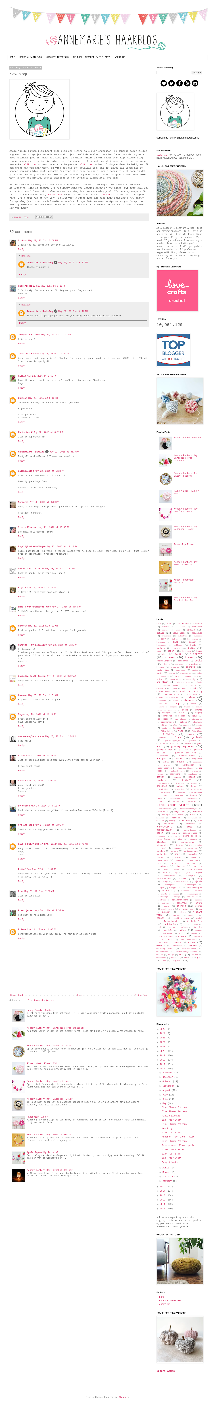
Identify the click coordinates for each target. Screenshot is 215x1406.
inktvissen (188, 765)
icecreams (197, 762)
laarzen (181, 792)
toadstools (169, 924)
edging (198, 713)
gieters (192, 741)
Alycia (22, 587)
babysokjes (192, 639)
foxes (190, 734)
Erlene (22, 929)
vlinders (167, 939)
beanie (176, 648)
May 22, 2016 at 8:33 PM (64, 452)
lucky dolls (162, 812)
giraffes (174, 744)
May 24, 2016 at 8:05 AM (49, 825)
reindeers (180, 866)
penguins (160, 836)
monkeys (172, 821)
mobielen (193, 818)
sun (200, 909)
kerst (191, 777)
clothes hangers (171, 685)
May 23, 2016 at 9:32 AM (61, 676)
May (165, 1103)
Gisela (22, 376)
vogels (177, 942)
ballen (192, 642)
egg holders (180, 719)
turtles (198, 927)
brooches (175, 667)
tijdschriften (194, 921)
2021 (163, 1046)
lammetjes (178, 796)
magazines (179, 812)
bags (175, 642)
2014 (163, 1191)
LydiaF (22, 869)
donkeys (160, 707)
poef (163, 848)
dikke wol (161, 704)
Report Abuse (165, 1371)
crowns (159, 698)
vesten (194, 933)
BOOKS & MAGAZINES (31, 57)
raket (193, 857)
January (167, 1181)
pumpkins (192, 854)
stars (199, 903)
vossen (191, 942)
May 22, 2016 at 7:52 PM (41, 376)
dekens (189, 700)
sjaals (198, 881)
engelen (187, 725)
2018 (163, 1060)
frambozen (161, 738)
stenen (167, 906)
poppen (174, 851)
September (169, 1086)
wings (171, 955)
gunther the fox (185, 753)
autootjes (182, 636)
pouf (177, 854)
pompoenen (192, 848)
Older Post (141, 995)
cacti (159, 673)
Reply (21, 249)
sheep (199, 879)
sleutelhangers (194, 888)
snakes (176, 894)
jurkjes (194, 771)
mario (180, 815)
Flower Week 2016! (173, 1150)
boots (167, 664)
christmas (162, 682)
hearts (179, 759)
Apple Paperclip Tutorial (42, 1152)
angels (165, 630)
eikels (183, 722)
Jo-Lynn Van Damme (29, 335)
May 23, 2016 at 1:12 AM (41, 587)
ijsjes (167, 765)
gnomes (187, 743)
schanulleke (169, 876)
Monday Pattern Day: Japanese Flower (50, 1099)
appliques (197, 633)
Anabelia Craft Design (31, 676)
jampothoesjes (164, 768)
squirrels (182, 903)
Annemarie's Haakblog (40, 262)
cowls (174, 689)
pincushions (187, 842)
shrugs (165, 882)
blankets (196, 654)
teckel (199, 918)
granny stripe (164, 750)
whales (159, 955)
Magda (21, 714)
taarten (176, 915)
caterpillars (191, 676)
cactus (172, 673)
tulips (171, 927)
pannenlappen (190, 830)
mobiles (160, 821)
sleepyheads (175, 888)
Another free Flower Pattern (179, 1137)
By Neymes (24, 806)
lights (176, 801)
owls (189, 827)
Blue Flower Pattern (174, 1111)
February (168, 1176)
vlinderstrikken (189, 940)
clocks (199, 682)
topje (195, 924)
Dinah (21, 756)
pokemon (177, 848)
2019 (163, 1055)
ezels (164, 728)
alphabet (180, 627)
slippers (185, 891)
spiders (198, 900)
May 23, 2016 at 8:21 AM (43, 626)
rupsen (199, 873)
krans (194, 786)
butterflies (162, 670)
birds (164, 654)
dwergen (166, 713)
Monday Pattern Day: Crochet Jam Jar (50, 1170)
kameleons (192, 774)
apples (160, 633)
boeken (189, 657)
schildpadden (163, 879)
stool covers (167, 909)
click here (55, 194)
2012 (158, 624)
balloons (178, 645)
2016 (169, 624)
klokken (179, 783)
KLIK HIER (162, 155)
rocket (165, 873)
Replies (25, 256)
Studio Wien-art (28, 527)
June (165, 1099)
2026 (163, 1029)
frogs (177, 737)
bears (191, 648)
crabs (195, 688)
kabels (159, 774)
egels (194, 716)
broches (160, 667)
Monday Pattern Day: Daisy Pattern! (49, 1046)
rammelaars (162, 860)
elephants (197, 722)
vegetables (167, 933)
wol (181, 955)
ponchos (160, 851)
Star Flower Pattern (174, 1107)
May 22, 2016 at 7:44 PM (54, 354)
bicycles (186, 651)
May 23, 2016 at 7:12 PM (45, 806)
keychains (161, 780)
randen (178, 861)
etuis (199, 725)
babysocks (177, 639)
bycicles (180, 670)
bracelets (193, 664)
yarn (199, 957)
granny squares (182, 746)
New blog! (168, 1128)
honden (180, 762)
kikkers (186, 780)
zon (164, 961)
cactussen (185, 673)
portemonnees (190, 851)
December (168, 1073)
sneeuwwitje (162, 897)
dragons (173, 707)
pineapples (162, 845)
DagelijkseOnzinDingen (31, 546)
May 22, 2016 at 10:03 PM (54, 527)
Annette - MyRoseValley (32, 645)
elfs (175, 725)
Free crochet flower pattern (179, 1145)
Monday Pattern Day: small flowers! (49, 1134)
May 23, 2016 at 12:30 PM (41, 756)
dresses (172, 710)
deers (175, 701)
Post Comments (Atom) (41, 1000)
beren (171, 651)
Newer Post (16, 995)
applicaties (179, 633)
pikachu (193, 839)
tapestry (192, 915)
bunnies (190, 667)
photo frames (163, 839)
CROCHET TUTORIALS (57, 57)
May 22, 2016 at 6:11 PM (51, 286)
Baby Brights (170, 1162)
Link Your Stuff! (172, 1120)
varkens (198, 930)
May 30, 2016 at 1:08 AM (41, 929)
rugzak (187, 873)
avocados (198, 636)
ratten (174, 864)
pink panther (195, 845)
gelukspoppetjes (172, 741)
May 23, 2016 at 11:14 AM (41, 714)
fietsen (177, 728)
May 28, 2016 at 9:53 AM (49, 910)
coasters (161, 688)
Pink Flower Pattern (174, 1124)
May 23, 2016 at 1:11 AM (60, 568)
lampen (193, 795)
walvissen (177, 946)
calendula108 (26, 471)
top (185, 924)
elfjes (164, 725)
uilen (182, 930)
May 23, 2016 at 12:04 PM (60, 736)
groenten (183, 750)
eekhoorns (166, 716)
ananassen (197, 627)
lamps (159, 798)
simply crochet (181, 882)
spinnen (165, 903)
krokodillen (162, 789)
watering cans (164, 949)
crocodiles (192, 695)
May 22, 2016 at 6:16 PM (73, 311)
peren (174, 836)
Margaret (23, 502)
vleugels (198, 937)
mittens (176, 818)
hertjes (165, 762)
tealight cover (181, 918)
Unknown (22, 398)
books (198, 660)
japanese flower (185, 768)
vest (181, 933)
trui (158, 927)
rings (176, 870)
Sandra (22, 781)
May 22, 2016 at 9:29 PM (44, 502)
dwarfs (198, 710)
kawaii (177, 777)
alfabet (165, 627)
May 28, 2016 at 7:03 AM (39, 891)
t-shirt (181, 912)
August (167, 1090)
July (165, 1095)
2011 (163, 1204)
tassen (160, 918)
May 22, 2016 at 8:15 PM (43, 398)
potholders (162, 854)
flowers (168, 734)
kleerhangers (162, 783)
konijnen (161, 786)
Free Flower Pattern (174, 1141)
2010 (163, 1209)
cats (159, 679)
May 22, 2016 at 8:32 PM (48, 432)
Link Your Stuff (172, 805)
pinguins (179, 845)
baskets (160, 648)
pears (174, 833)
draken (187, 707)
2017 (163, 1064)
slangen (160, 888)
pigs (180, 839)
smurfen (198, 891)
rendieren (197, 866)
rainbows (176, 857)
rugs (176, 873)
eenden (181, 716)
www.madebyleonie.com (31, 736)
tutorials (167, 930)
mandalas (197, 812)
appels (191, 630)
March (166, 1172)
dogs (177, 704)
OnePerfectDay (26, 286)
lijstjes (192, 801)
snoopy (177, 897)
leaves (160, 801)
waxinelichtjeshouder (186, 952)
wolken (195, 955)
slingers (167, 891)
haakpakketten (187, 756)
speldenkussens (180, 900)
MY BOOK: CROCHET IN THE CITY (91, 57)
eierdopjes (197, 719)
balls (193, 645)
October (167, 1081)
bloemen (169, 657)
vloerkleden (162, 943)
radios (159, 857)
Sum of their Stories (31, 568)
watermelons (162, 952)
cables (195, 670)
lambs (164, 796)
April (166, 1168)
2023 (163, 1038)
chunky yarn (183, 682)
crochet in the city (189, 691)
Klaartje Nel (26, 910)
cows (184, 689)
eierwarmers (167, 722)
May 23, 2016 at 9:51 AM (43, 695)
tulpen (184, 927)
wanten (193, 945)
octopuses (169, 824)
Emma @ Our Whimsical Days (34, 607)
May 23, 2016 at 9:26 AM (62, 645)
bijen (199, 651)
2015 (163, 1186)
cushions (190, 697)
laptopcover (175, 799)
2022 (163, 1042)
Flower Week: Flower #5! (42, 1063)
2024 (163, 1033)
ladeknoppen (196, 792)
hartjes (161, 759)
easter (182, 713)
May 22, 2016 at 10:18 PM (62, 546)
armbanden (166, 636)
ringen (165, 870)
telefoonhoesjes (170, 921)
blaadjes (178, 654)
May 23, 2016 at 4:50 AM (66, 607)
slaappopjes (190, 885)
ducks (185, 710)
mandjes (166, 815)
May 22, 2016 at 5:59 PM (43, 240)
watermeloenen (189, 949)
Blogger (123, 1397)
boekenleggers (164, 661)
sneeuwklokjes (191, 894)
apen (178, 630)
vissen (182, 936)
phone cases (190, 836)
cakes (199, 673)
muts (200, 821)
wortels (175, 958)
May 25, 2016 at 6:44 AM (41, 869)
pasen (159, 833)
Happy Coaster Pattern (40, 1010)
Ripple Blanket (171, 1116)
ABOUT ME (119, 57)
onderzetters (164, 827)
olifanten (190, 824)
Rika (20, 891)
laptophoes (192, 799)
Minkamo (22, 240)
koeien (194, 783)
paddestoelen (164, 830)
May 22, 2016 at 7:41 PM (56, 335)
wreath (187, 958)
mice (192, 815)
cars (177, 676)
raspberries (192, 861)
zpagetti (176, 960)
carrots (164, 676)
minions (160, 818)
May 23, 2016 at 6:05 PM (41, 781)
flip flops (197, 731)
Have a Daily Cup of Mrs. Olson (37, 844)
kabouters (175, 774)
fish (180, 731)
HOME (12, 57)
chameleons (175, 679)
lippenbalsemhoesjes (187, 809)
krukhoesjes (196, 789)
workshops (161, 958)
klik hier (30, 164)
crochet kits (171, 694)
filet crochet (195, 728)
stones (198, 906)
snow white (192, 897)
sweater (166, 912)
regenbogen (162, 866)
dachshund (161, 701)
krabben (180, 786)
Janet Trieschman (28, 354)
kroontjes (179, 789)
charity (190, 679)
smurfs (164, 894)
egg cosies (162, 719)
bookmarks (183, 661)
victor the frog (164, 937)
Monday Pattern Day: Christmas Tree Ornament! (55, 1028)
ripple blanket (193, 869)
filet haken (167, 731)
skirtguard (170, 885)
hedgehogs (197, 759)
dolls (193, 704)
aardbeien (183, 624)
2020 (163, 1051)
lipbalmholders (163, 809)
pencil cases (190, 833)
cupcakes (174, 698)
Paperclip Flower (37, 1117)
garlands (197, 737)
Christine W (25, 432)
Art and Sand (26, 825)
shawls (182, 878)
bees (158, 651)
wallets (160, 945)
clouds (193, 685)
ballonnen (161, 645)
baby (163, 639)
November (168, 1077)
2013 (163, 1195)
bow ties (179, 664)
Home (79, 995)
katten (160, 777)
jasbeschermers (177, 771)
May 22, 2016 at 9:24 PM (49, 471)
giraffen (160, 744)
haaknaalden (162, 756)
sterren (181, 906)
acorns (198, 624)
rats (158, 864)
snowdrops (161, 900)
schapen (190, 876)
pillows (161, 842)
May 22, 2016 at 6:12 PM (73, 262)
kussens (165, 792)
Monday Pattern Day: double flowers (49, 1081)
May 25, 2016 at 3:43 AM (73, 844)
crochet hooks (163, 692)
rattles (191, 863)
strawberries (186, 909)
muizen (186, 821)
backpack (160, 642)
